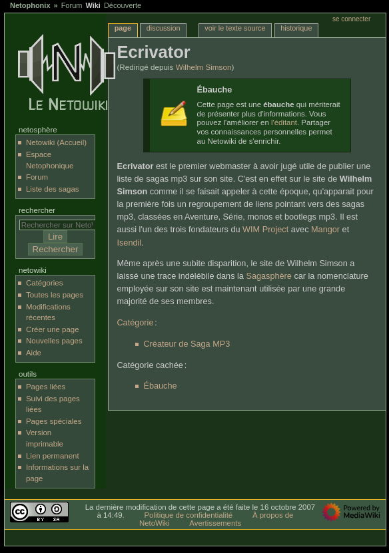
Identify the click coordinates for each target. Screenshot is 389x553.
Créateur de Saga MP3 (186, 344)
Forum (72, 5)
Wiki (93, 5)
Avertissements (215, 523)
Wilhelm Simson (204, 67)
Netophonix (30, 5)
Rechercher (37, 210)
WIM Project (265, 229)
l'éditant (284, 122)
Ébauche (160, 386)
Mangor (325, 229)
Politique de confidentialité (188, 515)
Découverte (122, 5)
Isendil (129, 243)
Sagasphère (268, 276)
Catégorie (135, 322)
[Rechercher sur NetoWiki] (61, 225)
